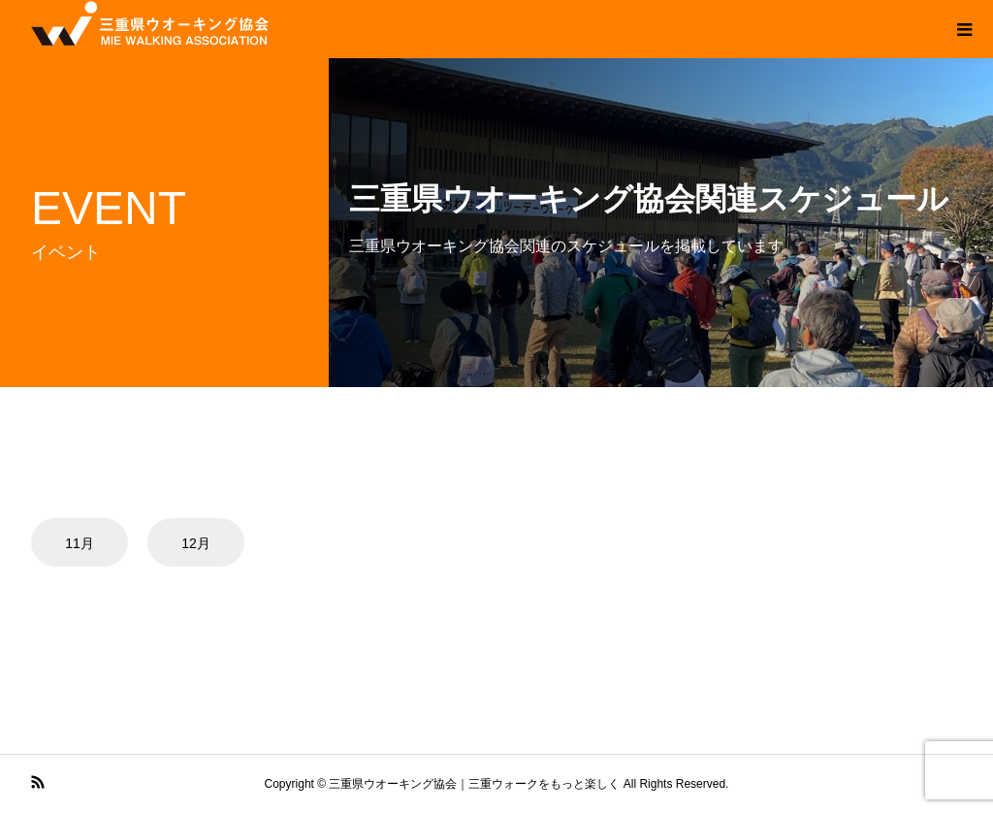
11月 (79, 543)
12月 (195, 543)
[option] (87, 542)
